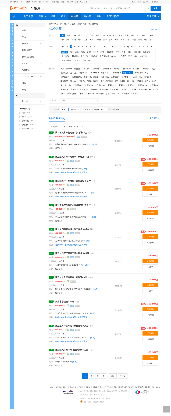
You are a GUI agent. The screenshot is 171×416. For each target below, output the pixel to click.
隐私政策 (73, 387)
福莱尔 (151, 89)
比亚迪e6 (143, 89)
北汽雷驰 (75, 56)
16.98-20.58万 (152, 135)
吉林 (80, 40)
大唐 (62, 69)
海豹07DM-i (126, 77)
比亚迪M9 (107, 69)
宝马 (83, 52)
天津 (85, 35)
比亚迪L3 (74, 89)
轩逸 (110, 8)
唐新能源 (77, 69)
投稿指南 (94, 387)
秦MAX (69, 69)
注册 (139, 2)
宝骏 (117, 52)
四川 (116, 40)
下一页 (122, 376)
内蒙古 (92, 40)
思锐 (107, 94)
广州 (67, 2)
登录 (133, 2)
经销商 (34, 2)
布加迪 (113, 56)
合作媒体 (87, 387)
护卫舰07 (87, 69)
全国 (53, 2)
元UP (154, 81)
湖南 (132, 35)
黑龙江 (145, 35)
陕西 (111, 40)
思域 (91, 8)
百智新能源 (66, 60)
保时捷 (95, 52)
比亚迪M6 (84, 89)
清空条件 (115, 109)
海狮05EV (95, 73)
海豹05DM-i (65, 77)
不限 (62, 35)
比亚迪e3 (127, 69)
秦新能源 (64, 73)
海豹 (146, 73)
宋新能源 (100, 94)
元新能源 (125, 94)
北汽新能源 (104, 56)
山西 (128, 40)
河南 (62, 40)
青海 (105, 40)
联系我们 (115, 387)
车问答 (45, 2)
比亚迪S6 (94, 89)
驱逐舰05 (64, 81)
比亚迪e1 (123, 89)
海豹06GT (115, 77)
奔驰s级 (97, 8)
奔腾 (123, 52)
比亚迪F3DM (100, 85)
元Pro (147, 81)
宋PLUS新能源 (107, 81)
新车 (22, 2)
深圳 (71, 2)
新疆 (134, 40)
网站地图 (137, 387)
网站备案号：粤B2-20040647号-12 (92, 395)
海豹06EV (105, 77)
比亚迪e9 (146, 69)
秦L (140, 77)
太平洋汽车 (53, 24)
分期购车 (150, 146)
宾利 (129, 52)
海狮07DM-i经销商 (90, 24)
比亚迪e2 (117, 69)
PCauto (157, 387)
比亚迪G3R (143, 85)
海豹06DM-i (77, 77)
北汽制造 (110, 52)
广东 (103, 35)
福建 (97, 35)
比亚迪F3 (89, 85)
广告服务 (80, 387)
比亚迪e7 (136, 69)
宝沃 (130, 56)
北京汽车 (137, 52)
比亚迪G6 (64, 89)
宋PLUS (91, 94)
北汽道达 (76, 60)
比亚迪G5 (154, 85)
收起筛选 (156, 29)
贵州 (120, 35)
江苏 (68, 40)
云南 (146, 40)
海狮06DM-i (105, 73)
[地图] (94, 144)
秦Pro (62, 94)
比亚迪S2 (135, 94)
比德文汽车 (87, 60)
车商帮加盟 (123, 387)
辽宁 (85, 40)
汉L (75, 73)
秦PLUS (147, 77)
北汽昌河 (94, 56)
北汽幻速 (84, 56)
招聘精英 (130, 387)
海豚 (154, 69)
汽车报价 (64, 24)
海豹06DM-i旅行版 (91, 77)
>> (90, 2)
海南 (151, 35)
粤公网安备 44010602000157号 (92, 401)
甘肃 (115, 35)
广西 (109, 35)
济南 (85, 2)
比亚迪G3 (132, 85)
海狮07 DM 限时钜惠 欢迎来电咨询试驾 (71, 172)
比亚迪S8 (114, 89)
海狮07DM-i (127, 73)
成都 (76, 2)
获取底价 (150, 140)
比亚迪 (64, 52)
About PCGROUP (56, 387)
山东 (122, 40)
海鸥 (135, 77)
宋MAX (82, 94)
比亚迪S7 (104, 89)
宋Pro (71, 85)
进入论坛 (146, 2)
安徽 (91, 35)
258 (112, 376)
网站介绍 (66, 387)
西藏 (140, 40)
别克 (89, 52)
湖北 (126, 35)
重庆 (80, 35)
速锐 (113, 94)
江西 (74, 40)
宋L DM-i (73, 81)
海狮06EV (117, 73)
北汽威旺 (122, 56)
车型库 (28, 2)
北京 (57, 2)
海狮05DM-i (83, 73)
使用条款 (101, 387)
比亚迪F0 (79, 85)
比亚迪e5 (133, 89)
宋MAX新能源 (92, 81)
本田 (77, 52)
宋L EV (82, 81)
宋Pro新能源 (120, 81)
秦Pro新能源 (72, 94)
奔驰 (71, 52)
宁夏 (99, 40)
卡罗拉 (104, 8)
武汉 (81, 2)
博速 (136, 56)
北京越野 (146, 52)
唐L (128, 81)
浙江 (151, 40)
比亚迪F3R (112, 85)
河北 (138, 35)
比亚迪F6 (122, 85)
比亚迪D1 (97, 69)
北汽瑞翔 (65, 56)
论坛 (39, 2)
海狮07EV (139, 73)
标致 (102, 52)
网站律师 (108, 387)
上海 (62, 2)
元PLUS (139, 81)
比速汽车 (143, 56)
